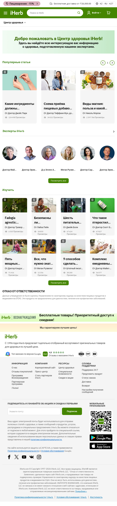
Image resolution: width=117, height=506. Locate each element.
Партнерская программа (18, 382)
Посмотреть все (58, 180)
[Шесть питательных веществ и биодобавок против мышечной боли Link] (73, 216)
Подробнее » (81, 491)
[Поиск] (55, 12)
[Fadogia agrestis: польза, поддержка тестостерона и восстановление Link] (14, 216)
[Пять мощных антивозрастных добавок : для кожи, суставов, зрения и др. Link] (14, 258)
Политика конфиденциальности (23, 451)
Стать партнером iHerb (43, 376)
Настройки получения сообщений (92, 390)
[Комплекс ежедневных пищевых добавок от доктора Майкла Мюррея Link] (102, 258)
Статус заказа (89, 377)
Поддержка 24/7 (90, 370)
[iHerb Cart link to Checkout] (108, 13)
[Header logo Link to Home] (16, 12)
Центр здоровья (66, 367)
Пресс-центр (41, 371)
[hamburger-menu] (5, 13)
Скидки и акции (65, 377)
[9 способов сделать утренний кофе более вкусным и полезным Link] (73, 258)
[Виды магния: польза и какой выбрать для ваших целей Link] (97, 97)
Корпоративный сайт (45, 367)
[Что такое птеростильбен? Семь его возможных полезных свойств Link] (102, 216)
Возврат (86, 385)
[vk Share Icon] (33, 456)
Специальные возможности (65, 372)
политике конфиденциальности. (46, 439)
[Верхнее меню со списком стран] (106, 4)
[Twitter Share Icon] (18, 456)
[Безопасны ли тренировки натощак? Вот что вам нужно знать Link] (44, 216)
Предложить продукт (92, 373)
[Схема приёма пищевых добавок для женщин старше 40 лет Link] (58, 97)
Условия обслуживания (52, 451)
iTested (15, 388)
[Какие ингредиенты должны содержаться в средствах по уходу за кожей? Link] (19, 97)
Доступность (96, 497)
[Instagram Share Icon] (40, 456)
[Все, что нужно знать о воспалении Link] (44, 258)
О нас (14, 367)
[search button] (79, 12)
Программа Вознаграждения (20, 376)
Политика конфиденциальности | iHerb (33, 497)
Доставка (86, 381)
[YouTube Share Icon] (26, 456)
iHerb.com (24, 469)
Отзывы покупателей (22, 371)
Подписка (72, 411)
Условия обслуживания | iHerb (72, 497)
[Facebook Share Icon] (11, 456)
